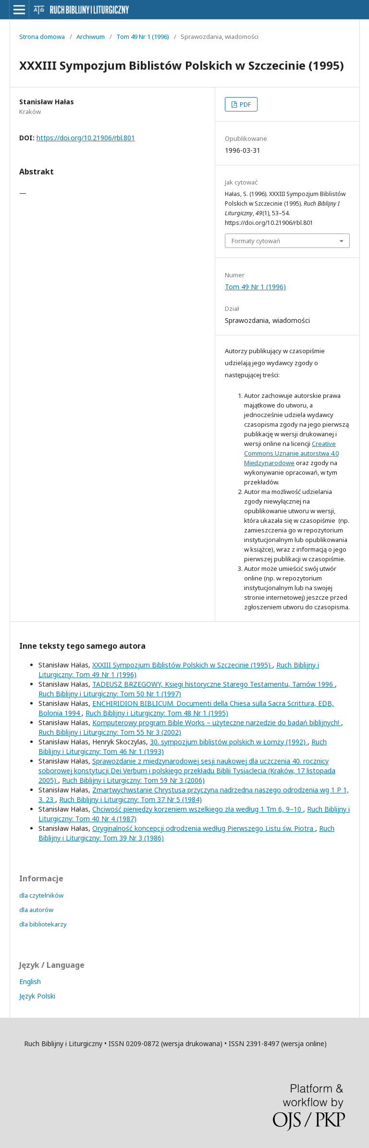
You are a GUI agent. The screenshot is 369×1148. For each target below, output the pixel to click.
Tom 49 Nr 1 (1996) (142, 36)
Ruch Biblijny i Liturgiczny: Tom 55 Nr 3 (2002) (109, 732)
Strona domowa (42, 36)
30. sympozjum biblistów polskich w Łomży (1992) (229, 741)
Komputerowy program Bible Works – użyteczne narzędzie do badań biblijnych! (216, 722)
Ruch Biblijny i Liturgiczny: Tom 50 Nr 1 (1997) (109, 693)
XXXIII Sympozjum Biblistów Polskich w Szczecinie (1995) (182, 664)
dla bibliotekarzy (43, 924)
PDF (244, 104)
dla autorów (36, 909)
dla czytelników (41, 895)
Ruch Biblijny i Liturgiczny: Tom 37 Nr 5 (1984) (130, 799)
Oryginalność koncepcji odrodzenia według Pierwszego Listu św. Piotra (203, 828)
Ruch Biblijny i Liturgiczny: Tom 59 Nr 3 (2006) (133, 780)
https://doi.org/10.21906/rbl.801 (86, 137)
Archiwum (90, 36)
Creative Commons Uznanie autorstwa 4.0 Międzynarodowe (291, 453)
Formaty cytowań (256, 240)
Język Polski (37, 995)
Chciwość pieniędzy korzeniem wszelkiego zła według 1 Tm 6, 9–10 (197, 809)
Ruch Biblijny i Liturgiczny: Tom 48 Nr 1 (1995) (157, 712)
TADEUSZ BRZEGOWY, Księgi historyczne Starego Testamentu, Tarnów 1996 (213, 684)
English (30, 981)
